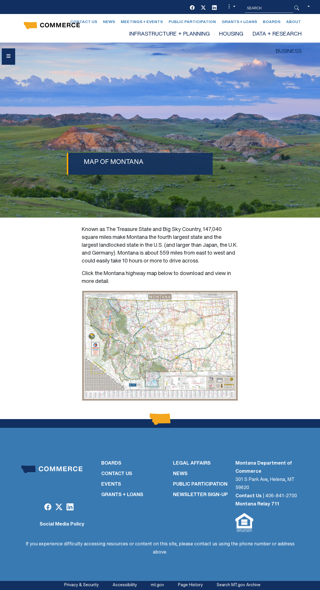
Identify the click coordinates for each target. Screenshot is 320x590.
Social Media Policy (62, 524)
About (293, 22)
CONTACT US (116, 474)
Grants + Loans (239, 22)
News (109, 22)
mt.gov (157, 585)
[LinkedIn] (214, 8)
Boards (271, 22)
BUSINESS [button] (289, 51)
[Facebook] (192, 8)
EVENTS (111, 484)
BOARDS (111, 463)
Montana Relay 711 (257, 504)
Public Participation (192, 22)
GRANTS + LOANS (122, 495)
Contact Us (248, 496)
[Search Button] (296, 8)
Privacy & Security (81, 585)
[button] (231, 8)
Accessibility (125, 585)
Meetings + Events (142, 22)
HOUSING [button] (231, 34)
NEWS (180, 474)
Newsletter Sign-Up (200, 495)
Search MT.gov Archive (238, 585)
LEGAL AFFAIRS (192, 463)
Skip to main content (25, 6)
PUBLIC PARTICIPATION (200, 484)
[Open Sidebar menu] (8, 56)
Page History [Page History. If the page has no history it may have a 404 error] (190, 585)
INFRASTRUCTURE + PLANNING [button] (169, 34)
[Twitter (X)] (203, 8)
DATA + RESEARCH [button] (277, 34)
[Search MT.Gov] (269, 8)
